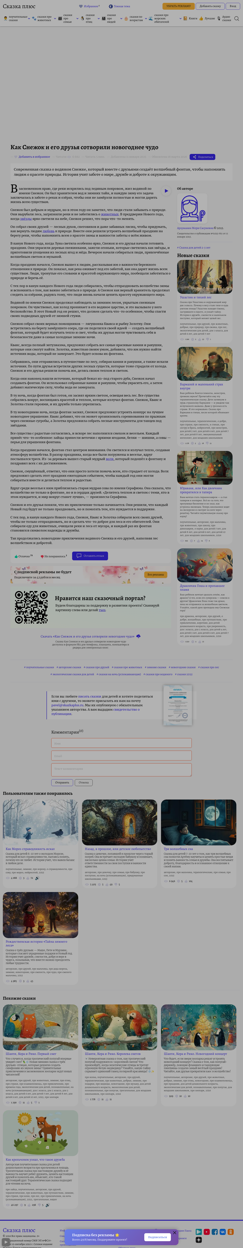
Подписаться (155, 1237)
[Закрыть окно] (174, 1232)
